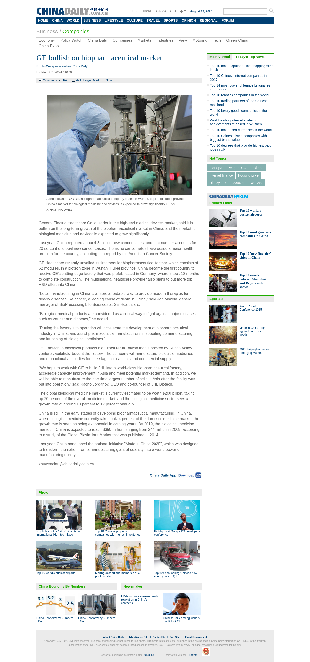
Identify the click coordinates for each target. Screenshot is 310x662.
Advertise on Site (138, 637)
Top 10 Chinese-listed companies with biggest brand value (238, 138)
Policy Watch (71, 40)
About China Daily (113, 637)
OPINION (189, 20)
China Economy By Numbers (62, 586)
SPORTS (171, 20)
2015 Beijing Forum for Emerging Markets (254, 351)
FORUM (228, 20)
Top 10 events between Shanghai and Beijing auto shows (253, 281)
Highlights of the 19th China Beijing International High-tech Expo (59, 533)
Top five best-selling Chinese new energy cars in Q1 (175, 574)
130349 (193, 655)
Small (109, 80)
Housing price (248, 175)
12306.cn (238, 183)
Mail (78, 80)
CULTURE (135, 20)
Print (66, 80)
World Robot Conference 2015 (251, 308)
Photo (43, 492)
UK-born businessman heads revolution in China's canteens (140, 600)
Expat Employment (196, 637)
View (183, 40)
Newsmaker (133, 586)
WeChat (256, 183)
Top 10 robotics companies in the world (239, 95)
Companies (75, 31)
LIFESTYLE (114, 20)
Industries (164, 40)
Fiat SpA (216, 168)
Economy (47, 40)
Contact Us (159, 637)
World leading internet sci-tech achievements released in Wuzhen (236, 122)
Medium (98, 80)
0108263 (149, 655)
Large (87, 80)
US (134, 11)
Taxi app (257, 168)
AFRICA (160, 11)
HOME (43, 20)
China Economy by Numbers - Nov (96, 619)
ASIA (173, 11)
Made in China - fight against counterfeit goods (253, 331)
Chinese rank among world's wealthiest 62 (181, 619)
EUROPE (146, 11)
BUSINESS (92, 20)
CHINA (57, 20)
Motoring (199, 40)
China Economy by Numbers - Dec (54, 619)
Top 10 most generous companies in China (255, 234)
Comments (50, 80)
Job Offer (175, 637)
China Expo (49, 46)
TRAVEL (153, 20)
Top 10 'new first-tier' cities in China (255, 255)
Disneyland (217, 183)
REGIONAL (209, 20)
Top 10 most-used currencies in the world (241, 130)
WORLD (73, 20)
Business (47, 31)
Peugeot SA (237, 168)
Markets (144, 40)
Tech (217, 40)
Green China (237, 40)
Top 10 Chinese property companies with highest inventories (117, 533)
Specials (216, 299)
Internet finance (221, 175)
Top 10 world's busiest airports (55, 573)
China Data (97, 40)
